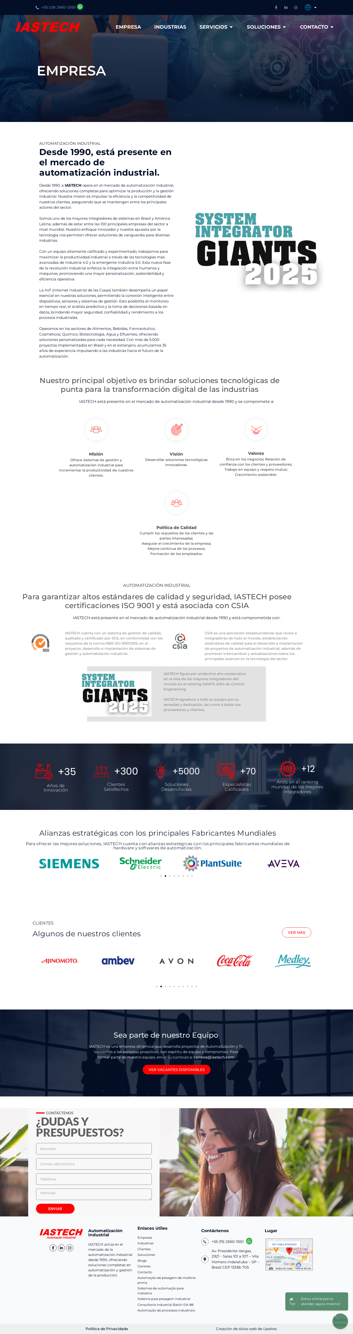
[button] (44, 863)
